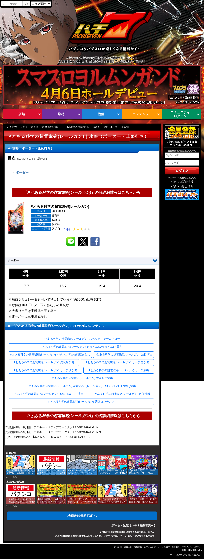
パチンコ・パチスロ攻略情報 (44, 127)
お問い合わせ (150, 547)
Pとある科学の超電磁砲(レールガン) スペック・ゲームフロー (81, 338)
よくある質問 (164, 547)
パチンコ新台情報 (182, 186)
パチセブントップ (16, 127)
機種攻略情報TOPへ (81, 515)
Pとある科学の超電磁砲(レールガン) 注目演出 (123, 354)
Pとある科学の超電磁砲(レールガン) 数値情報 (121, 393)
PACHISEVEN (195, 550)
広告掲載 (138, 547)
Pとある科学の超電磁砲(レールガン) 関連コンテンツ (81, 401)
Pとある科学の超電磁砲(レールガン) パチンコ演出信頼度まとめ (50, 354)
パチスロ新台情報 (182, 181)
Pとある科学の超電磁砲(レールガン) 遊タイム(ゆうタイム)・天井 (81, 346)
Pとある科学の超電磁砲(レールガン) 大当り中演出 (81, 378)
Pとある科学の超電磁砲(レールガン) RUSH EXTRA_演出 (47, 393)
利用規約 (176, 547)
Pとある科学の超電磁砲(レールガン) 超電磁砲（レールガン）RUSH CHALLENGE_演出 (81, 386)
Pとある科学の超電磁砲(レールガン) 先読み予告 (44, 362)
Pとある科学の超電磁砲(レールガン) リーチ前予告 (117, 362)
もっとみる (11, 477)
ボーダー (22, 172)
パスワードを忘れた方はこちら (182, 178)
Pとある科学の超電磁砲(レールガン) (81, 127)
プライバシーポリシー (192, 547)
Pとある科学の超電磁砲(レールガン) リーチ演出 (119, 370)
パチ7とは (117, 547)
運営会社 (128, 547)
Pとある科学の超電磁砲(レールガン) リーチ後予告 (45, 370)
